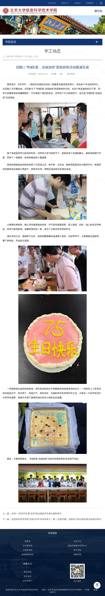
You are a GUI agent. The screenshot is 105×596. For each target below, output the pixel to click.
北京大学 (52, 3)
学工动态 (28, 56)
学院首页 (18, 56)
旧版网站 (90, 3)
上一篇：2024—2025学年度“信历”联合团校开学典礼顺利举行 (32, 513)
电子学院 (77, 550)
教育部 (27, 541)
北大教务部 (27, 546)
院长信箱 (27, 572)
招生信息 (27, 576)
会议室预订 (27, 581)
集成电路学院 (27, 554)
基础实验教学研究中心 (77, 546)
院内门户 (65, 3)
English (77, 3)
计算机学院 (27, 550)
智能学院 (77, 554)
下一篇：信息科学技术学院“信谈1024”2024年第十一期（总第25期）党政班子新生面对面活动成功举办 (52, 519)
